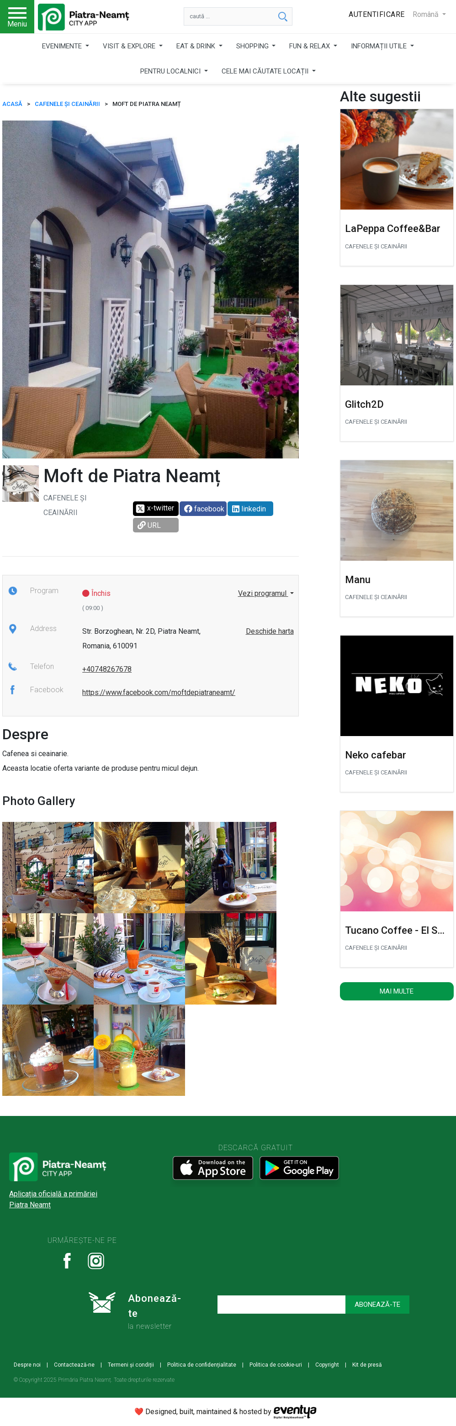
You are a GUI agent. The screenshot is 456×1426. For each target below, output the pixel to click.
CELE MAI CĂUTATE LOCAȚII (266, 71)
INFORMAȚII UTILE (379, 46)
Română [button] (426, 14)
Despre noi (27, 1365)
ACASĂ (12, 103)
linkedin (249, 509)
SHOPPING (253, 46)
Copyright (327, 1365)
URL (149, 525)
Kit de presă (367, 1365)
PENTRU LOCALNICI (171, 71)
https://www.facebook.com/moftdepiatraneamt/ (158, 692)
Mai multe (397, 991)
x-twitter (154, 509)
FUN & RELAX (310, 46)
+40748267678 (107, 669)
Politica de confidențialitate (201, 1365)
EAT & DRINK (196, 46)
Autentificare (377, 14)
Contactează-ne (74, 1365)
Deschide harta (270, 631)
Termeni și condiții (131, 1365)
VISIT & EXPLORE (130, 46)
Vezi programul (263, 593)
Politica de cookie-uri (275, 1365)
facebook (204, 509)
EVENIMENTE (63, 46)
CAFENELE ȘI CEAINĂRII (67, 103)
